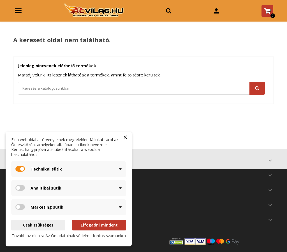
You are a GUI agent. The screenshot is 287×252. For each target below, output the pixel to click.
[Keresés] (141, 88)
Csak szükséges (38, 225)
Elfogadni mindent (99, 225)
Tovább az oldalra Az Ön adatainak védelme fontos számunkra (69, 235)
